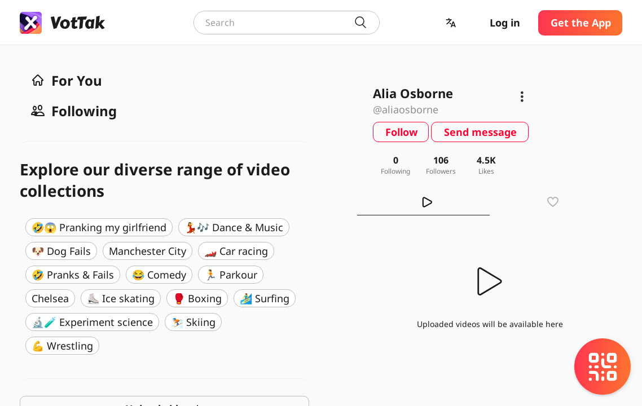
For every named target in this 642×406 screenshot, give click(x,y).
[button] (452, 23)
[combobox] (286, 22)
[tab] (423, 201)
